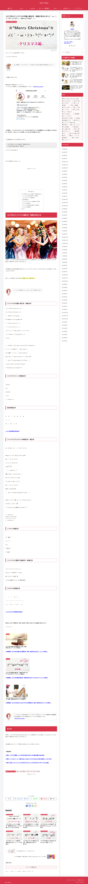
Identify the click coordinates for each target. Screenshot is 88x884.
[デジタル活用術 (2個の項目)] (77, 138)
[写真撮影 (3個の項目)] (78, 131)
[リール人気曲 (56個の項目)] (78, 107)
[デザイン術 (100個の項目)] (78, 103)
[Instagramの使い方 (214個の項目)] (68, 101)
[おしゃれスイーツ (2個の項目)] (72, 140)
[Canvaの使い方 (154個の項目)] (67, 103)
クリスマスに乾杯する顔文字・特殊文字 (31, 205)
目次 (29, 191)
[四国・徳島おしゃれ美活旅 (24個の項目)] (69, 118)
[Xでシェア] (9, 798)
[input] (72, 52)
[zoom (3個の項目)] (65, 133)
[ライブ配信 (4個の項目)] (78, 129)
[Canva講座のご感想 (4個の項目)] (68, 129)
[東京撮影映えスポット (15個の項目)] (67, 120)
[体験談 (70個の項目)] (66, 105)
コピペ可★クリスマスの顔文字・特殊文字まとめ (32, 194)
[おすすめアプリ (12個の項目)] (78, 120)
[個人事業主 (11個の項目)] (66, 125)
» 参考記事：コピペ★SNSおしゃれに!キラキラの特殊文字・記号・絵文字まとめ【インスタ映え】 (28, 702)
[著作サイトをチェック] (27, 805)
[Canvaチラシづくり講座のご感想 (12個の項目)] (72, 123)
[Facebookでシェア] (18, 798)
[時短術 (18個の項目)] (79, 118)
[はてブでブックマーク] (27, 798)
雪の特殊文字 (25, 199)
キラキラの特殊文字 (27, 207)
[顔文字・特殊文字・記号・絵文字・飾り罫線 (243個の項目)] (72, 99)
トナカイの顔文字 (26, 203)
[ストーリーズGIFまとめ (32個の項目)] (72, 116)
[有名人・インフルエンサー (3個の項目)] (76, 136)
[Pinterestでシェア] (44, 798)
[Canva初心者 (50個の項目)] (78, 110)
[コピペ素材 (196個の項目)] (78, 101)
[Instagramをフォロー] (29, 805)
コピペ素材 (19, 771)
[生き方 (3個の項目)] (65, 136)
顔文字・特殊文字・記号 (10, 771)
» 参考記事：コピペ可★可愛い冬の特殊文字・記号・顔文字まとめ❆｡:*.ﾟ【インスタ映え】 (26, 651)
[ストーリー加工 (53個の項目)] (67, 110)
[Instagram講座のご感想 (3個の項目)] (76, 133)
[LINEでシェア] (35, 798)
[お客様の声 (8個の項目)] (78, 127)
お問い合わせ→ (67, 43)
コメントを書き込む (31, 867)
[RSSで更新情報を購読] (35, 805)
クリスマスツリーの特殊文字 (29, 197)
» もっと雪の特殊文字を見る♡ (12, 431)
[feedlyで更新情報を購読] (32, 805)
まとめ (23, 209)
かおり (72, 29)
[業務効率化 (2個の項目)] (66, 138)
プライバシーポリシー (72, 880)
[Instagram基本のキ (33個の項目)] (68, 114)
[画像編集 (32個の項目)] (78, 114)
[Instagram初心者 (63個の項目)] (67, 107)
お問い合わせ (80, 880)
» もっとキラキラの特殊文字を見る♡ (14, 612)
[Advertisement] (31, 179)
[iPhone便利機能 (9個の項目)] (67, 127)
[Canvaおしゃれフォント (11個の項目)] (76, 125)
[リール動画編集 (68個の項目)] (77, 105)
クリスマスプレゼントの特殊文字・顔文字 (31, 201)
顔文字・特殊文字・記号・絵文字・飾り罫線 (31, 771)
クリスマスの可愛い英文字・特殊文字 (30, 196)
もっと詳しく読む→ (68, 41)
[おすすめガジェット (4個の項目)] (68, 131)
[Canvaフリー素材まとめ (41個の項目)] (72, 112)
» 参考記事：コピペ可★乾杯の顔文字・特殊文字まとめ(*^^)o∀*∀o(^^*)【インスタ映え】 (26, 677)
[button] (53, 798)
